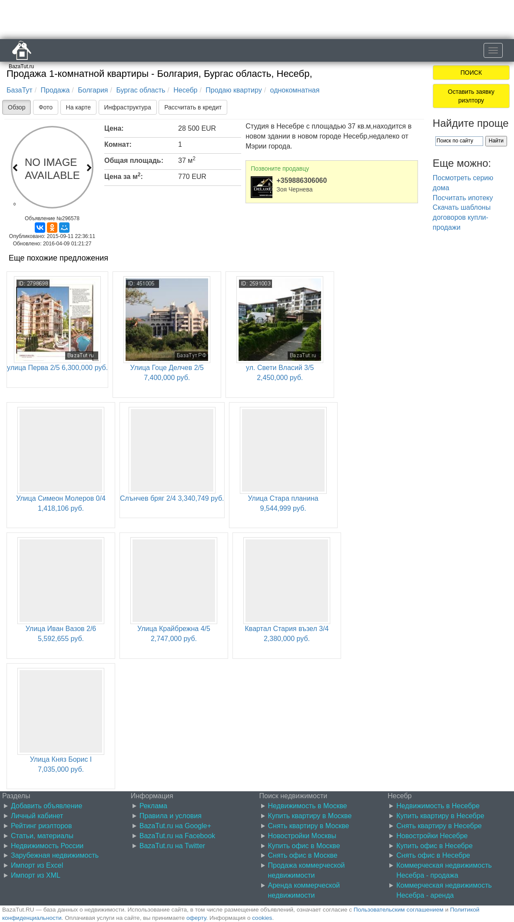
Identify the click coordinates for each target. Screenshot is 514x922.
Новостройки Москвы (302, 835)
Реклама (153, 806)
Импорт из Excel (37, 865)
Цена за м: (123, 176)
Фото (46, 107)
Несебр (185, 90)
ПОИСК (471, 72)
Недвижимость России (47, 845)
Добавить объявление (46, 806)
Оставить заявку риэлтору (471, 96)
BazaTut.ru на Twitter (172, 845)
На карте (78, 107)
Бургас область (140, 90)
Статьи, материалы (42, 835)
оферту (196, 918)
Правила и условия (170, 816)
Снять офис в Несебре (433, 855)
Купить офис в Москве (304, 845)
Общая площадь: (133, 160)
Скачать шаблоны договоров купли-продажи (462, 217)
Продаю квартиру (234, 90)
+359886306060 (301, 180)
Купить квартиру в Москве (310, 816)
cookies (262, 918)
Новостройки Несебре (432, 835)
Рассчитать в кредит (193, 107)
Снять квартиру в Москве (308, 825)
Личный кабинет (37, 816)
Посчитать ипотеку (463, 198)
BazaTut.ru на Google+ (175, 825)
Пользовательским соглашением (399, 909)
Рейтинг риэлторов (41, 825)
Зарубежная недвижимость (55, 855)
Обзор (16, 107)
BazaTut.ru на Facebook (177, 835)
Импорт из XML (35, 875)
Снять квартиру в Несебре (438, 825)
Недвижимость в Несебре (438, 806)
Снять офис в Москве (303, 855)
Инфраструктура (127, 107)
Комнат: (118, 144)
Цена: (114, 128)
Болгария (93, 90)
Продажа (55, 90)
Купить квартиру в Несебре (440, 816)
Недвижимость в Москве (307, 806)
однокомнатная (295, 90)
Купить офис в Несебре (434, 845)
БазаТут (20, 90)
